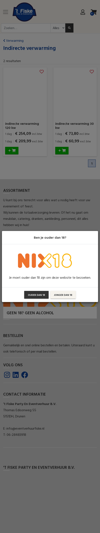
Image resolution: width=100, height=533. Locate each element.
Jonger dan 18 (63, 295)
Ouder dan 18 (36, 295)
